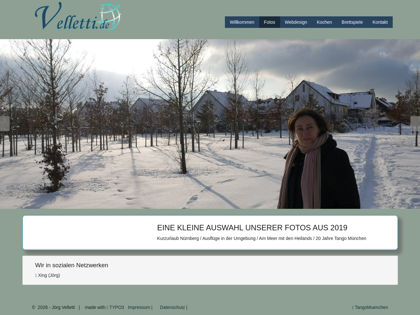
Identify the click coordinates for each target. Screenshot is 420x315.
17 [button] (276, 204)
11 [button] (219, 204)
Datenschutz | (173, 307)
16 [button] (267, 204)
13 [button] (238, 204)
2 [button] (132, 204)
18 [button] (286, 204)
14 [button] (247, 204)
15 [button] (257, 204)
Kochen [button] (324, 22)
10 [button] (209, 204)
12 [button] (228, 204)
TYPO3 (115, 307)
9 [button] (199, 204)
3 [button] (142, 204)
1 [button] (122, 204)
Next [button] (415, 123)
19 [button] (296, 204)
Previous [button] (5, 123)
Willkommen (242, 22)
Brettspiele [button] (352, 22)
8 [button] (190, 204)
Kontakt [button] (380, 22)
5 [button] (161, 204)
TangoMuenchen (370, 307)
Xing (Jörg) (47, 275)
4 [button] (151, 204)
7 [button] (180, 204)
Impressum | (140, 307)
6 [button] (170, 204)
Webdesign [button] (296, 22)
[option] (210, 124)
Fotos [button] (269, 22)
